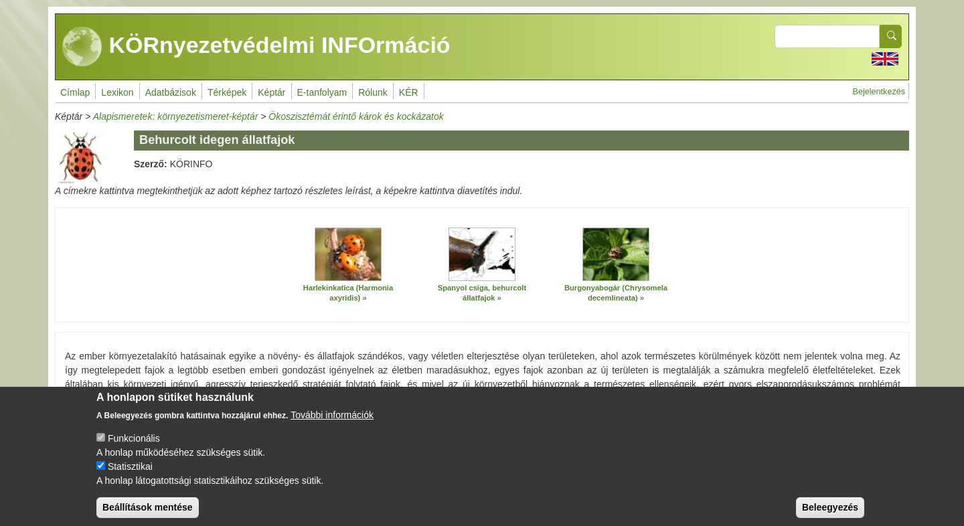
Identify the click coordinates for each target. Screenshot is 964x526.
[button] (348, 254)
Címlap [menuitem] (75, 92)
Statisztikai (130, 475)
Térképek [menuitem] (227, 92)
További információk (332, 424)
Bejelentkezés (879, 91)
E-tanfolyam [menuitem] (322, 92)
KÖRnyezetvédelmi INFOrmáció (256, 47)
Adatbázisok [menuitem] (170, 92)
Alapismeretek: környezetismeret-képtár (175, 116)
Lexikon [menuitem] (117, 92)
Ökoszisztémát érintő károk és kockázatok (355, 116)
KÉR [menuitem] (408, 92)
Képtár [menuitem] (271, 92)
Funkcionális (134, 447)
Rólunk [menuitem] (373, 92)
